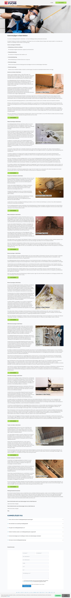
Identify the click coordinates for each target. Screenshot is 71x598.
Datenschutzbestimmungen (27, 581)
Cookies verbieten (66, 595)
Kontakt (52, 2)
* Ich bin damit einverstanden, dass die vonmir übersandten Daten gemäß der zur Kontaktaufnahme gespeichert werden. (35, 581)
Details (8, 596)
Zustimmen (58, 595)
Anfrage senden (27, 586)
